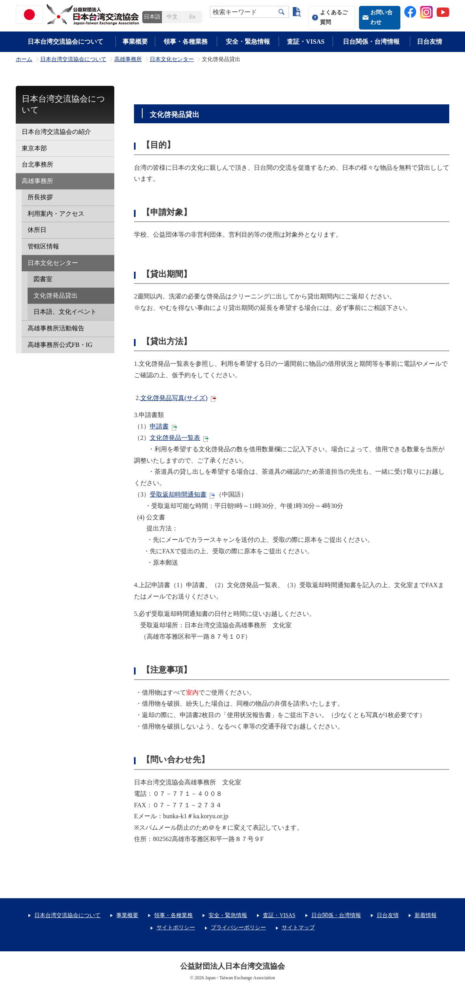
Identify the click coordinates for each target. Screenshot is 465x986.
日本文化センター (172, 59)
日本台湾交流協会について (65, 41)
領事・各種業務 (186, 41)
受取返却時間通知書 (178, 494)
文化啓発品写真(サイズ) (174, 398)
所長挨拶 (40, 197)
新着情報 (426, 915)
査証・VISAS (305, 41)
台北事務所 (37, 164)
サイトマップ (298, 927)
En (192, 17)
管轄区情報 (43, 246)
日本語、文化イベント (65, 311)
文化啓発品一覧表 (175, 437)
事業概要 (135, 41)
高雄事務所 (128, 59)
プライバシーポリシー (238, 927)
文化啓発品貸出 (55, 295)
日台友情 (429, 41)
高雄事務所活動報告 (56, 328)
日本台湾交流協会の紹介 (56, 131)
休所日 (37, 229)
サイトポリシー (175, 927)
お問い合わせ (381, 17)
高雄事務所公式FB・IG (60, 344)
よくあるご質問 (334, 17)
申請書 (159, 426)
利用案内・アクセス (56, 213)
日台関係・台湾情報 (371, 41)
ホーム (24, 59)
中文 (172, 17)
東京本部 (34, 148)
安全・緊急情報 (248, 41)
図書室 (42, 279)
